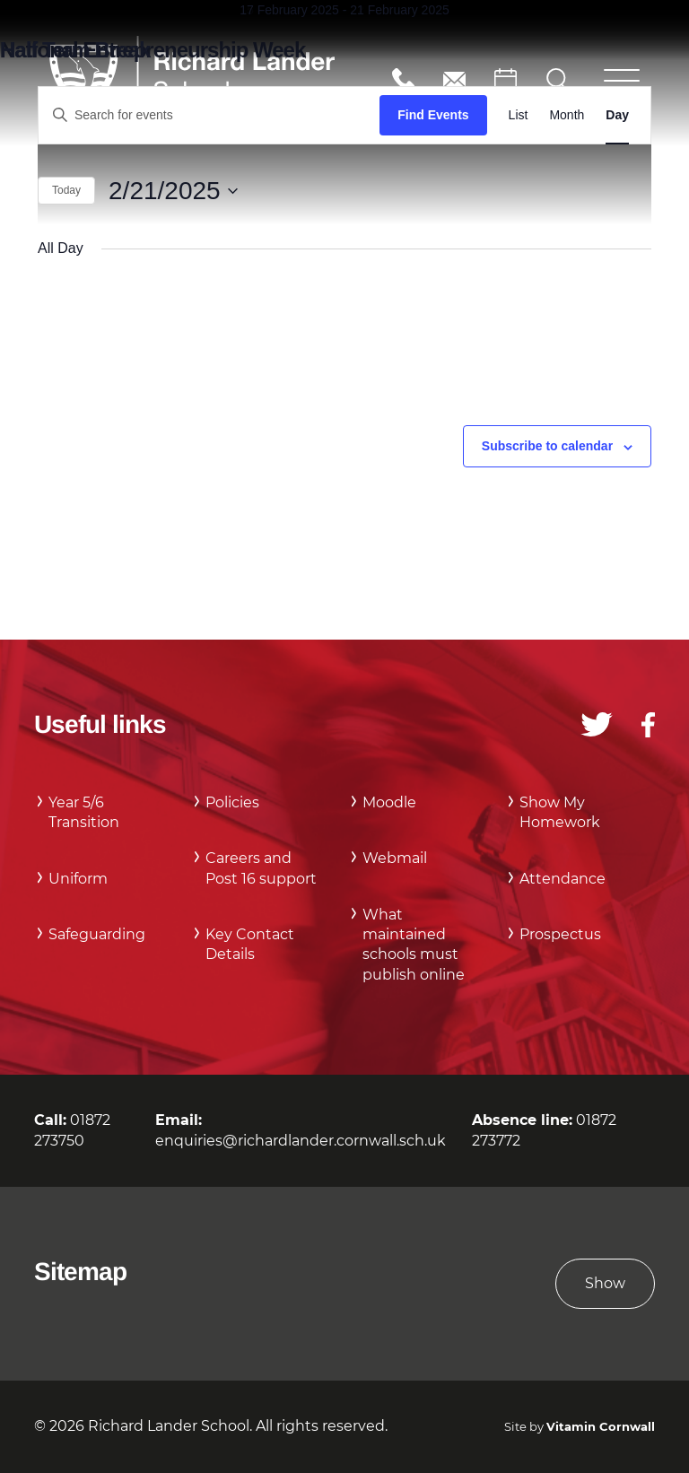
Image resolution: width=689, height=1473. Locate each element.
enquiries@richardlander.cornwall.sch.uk (454, 79)
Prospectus (560, 934)
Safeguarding (96, 934)
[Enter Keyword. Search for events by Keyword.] (209, 115)
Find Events (432, 115)
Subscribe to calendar (547, 446)
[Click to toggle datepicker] (173, 191)
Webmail (394, 858)
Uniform (78, 878)
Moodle (389, 802)
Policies (232, 802)
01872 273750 (403, 79)
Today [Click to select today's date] (66, 190)
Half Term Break (75, 50)
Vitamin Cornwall (600, 1427)
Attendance (562, 878)
